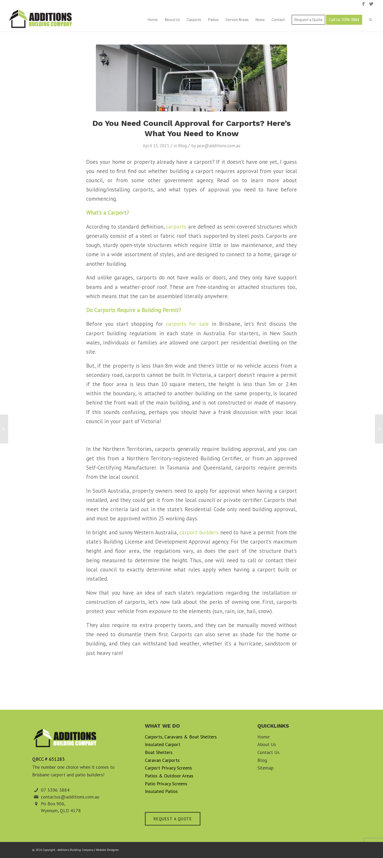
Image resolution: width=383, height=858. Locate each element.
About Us (266, 744)
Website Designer (107, 850)
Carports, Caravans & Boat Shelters (181, 737)
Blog (182, 146)
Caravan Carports (162, 760)
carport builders (199, 532)
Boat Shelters (159, 752)
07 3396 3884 (55, 790)
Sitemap (265, 768)
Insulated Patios (161, 791)
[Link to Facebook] (363, 4)
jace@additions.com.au (218, 146)
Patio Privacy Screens (166, 784)
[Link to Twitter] (371, 4)
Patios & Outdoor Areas (169, 776)
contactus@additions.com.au (70, 797)
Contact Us (268, 752)
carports (176, 226)
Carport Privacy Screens (168, 768)
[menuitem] (152, 20)
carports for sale (187, 323)
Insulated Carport (162, 744)
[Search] (370, 20)
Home (263, 737)
